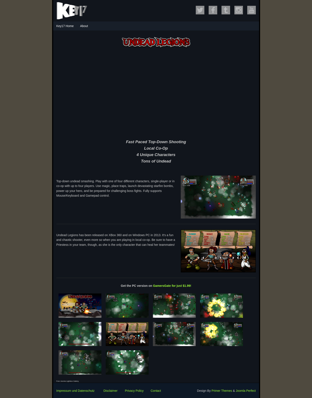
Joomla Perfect (246, 390)
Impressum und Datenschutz (75, 390)
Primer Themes (222, 390)
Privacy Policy (134, 390)
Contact (156, 390)
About (84, 26)
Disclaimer (111, 390)
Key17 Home (65, 26)
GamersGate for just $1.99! (172, 285)
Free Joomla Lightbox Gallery (67, 381)
